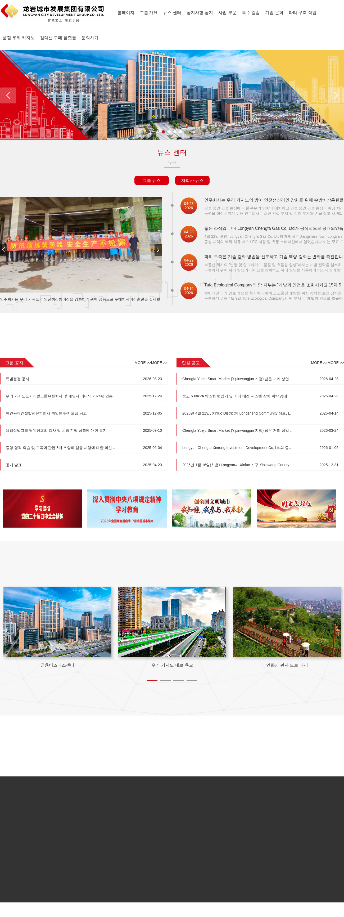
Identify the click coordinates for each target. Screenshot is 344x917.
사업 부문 (227, 12)
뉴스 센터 (172, 12)
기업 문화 (274, 12)
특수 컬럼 (251, 12)
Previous (8, 95)
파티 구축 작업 (302, 12)
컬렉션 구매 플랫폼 (58, 37)
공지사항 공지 (200, 12)
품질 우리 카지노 (19, 37)
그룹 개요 (149, 12)
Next (336, 95)
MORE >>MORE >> (151, 363)
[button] (158, 251)
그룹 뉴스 (152, 180)
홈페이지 (125, 12)
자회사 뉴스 (192, 180)
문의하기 (90, 37)
